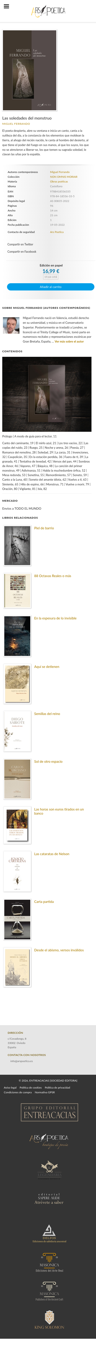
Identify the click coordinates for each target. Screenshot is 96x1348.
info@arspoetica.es (21, 1061)
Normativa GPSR (45, 1092)
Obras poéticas (59, 181)
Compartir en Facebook (21, 251)
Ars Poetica (57, 232)
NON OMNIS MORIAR (63, 176)
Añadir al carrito (51, 287)
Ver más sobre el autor (69, 341)
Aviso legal (10, 1087)
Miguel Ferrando (16, 123)
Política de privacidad (57, 1087)
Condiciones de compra (18, 1092)
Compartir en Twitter (20, 244)
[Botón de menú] (8, 7)
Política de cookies (31, 1087)
